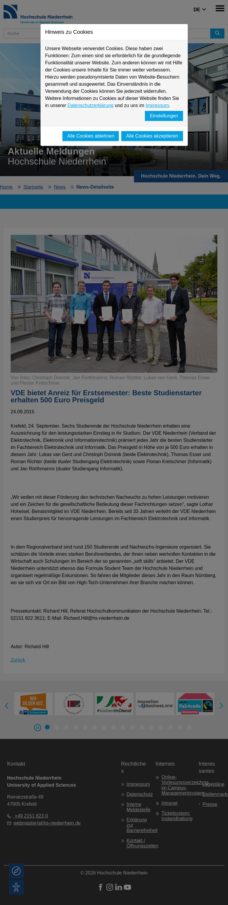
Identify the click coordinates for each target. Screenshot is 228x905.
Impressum (157, 105)
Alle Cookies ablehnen (90, 135)
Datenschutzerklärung (90, 105)
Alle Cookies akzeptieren (152, 135)
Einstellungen (164, 115)
